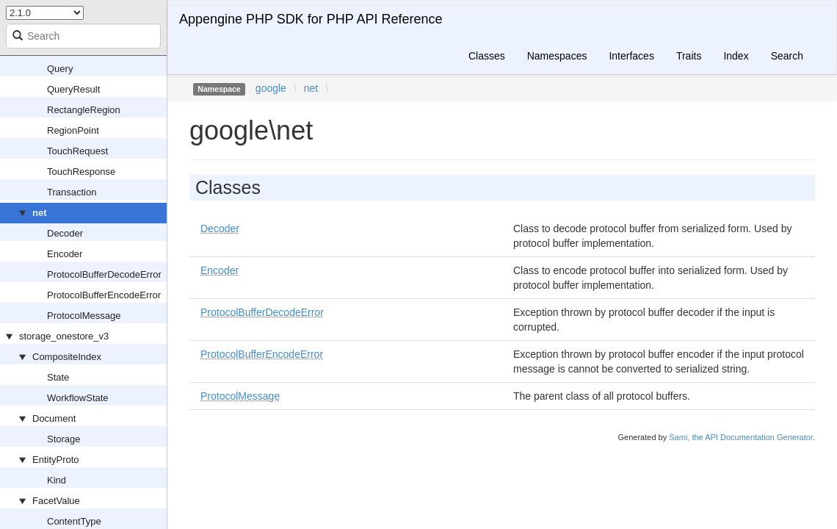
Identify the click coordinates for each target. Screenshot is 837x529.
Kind (56, 480)
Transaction (71, 192)
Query (60, 68)
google (271, 88)
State (58, 377)
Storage (64, 439)
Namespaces (557, 56)
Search (787, 56)
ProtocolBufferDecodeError (104, 274)
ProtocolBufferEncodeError (104, 295)
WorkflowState (78, 397)
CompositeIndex (66, 356)
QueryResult (73, 89)
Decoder (65, 233)
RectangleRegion (83, 109)
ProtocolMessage (83, 315)
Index (735, 56)
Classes (486, 56)
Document (54, 418)
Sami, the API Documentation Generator (741, 437)
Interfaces (631, 56)
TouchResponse (81, 171)
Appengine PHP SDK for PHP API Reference (311, 19)
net (39, 212)
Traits (688, 56)
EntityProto (55, 459)
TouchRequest (77, 150)
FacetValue (56, 500)
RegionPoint (73, 130)
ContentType (74, 521)
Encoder (64, 253)
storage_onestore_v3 (64, 336)
